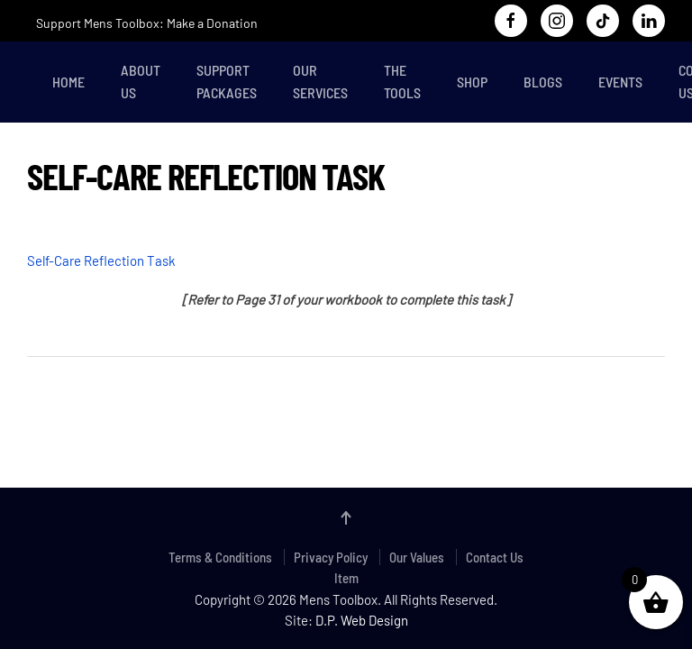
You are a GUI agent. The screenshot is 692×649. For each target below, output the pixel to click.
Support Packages (226, 81)
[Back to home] (30, 82)
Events (620, 81)
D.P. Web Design (361, 620)
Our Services (320, 81)
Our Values (416, 557)
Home (68, 81)
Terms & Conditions (220, 557)
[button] (346, 518)
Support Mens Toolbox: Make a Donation (147, 23)
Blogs (543, 81)
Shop (472, 81)
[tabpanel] (346, 270)
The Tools (402, 81)
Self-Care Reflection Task (101, 260)
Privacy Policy (331, 557)
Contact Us (495, 557)
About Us (140, 81)
